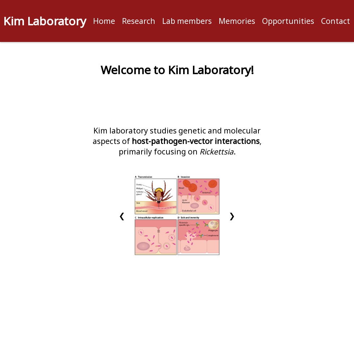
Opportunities (288, 21)
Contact (335, 21)
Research (138, 21)
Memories (237, 21)
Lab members (187, 21)
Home (104, 21)
